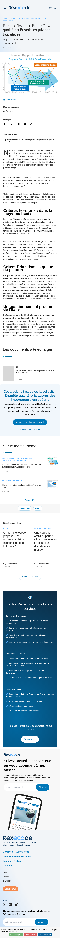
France (37, 508)
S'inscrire (43, 787)
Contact (6, 873)
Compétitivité (25, 508)
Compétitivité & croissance (17, 856)
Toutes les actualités (30, 577)
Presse (6, 877)
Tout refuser (30, 935)
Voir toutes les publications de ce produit (30, 422)
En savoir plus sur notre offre (30, 429)
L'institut (7, 865)
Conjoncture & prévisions (16, 852)
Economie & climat (12, 861)
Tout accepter (15, 935)
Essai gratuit (10, 889)
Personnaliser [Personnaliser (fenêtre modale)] (45, 935)
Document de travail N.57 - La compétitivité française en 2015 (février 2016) (35, 372)
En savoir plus (30, 739)
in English (7, 881)
